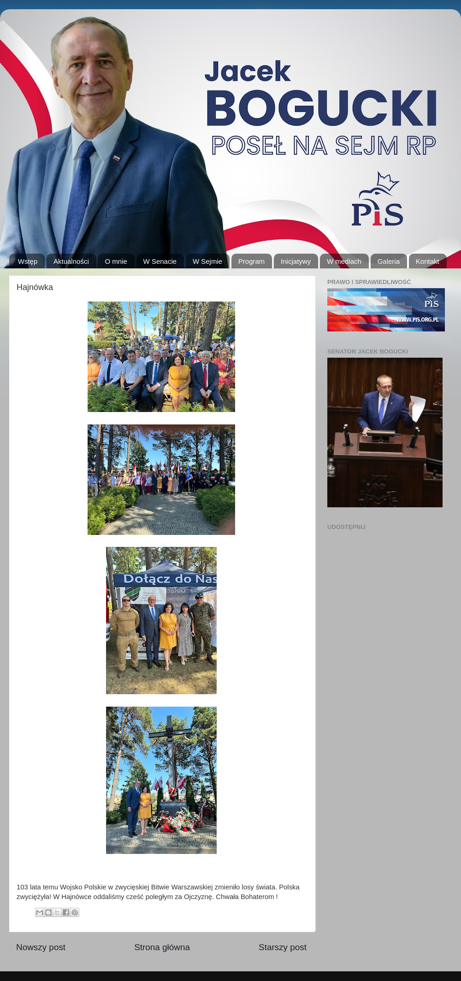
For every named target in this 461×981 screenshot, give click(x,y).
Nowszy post (40, 947)
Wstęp (28, 261)
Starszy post (283, 947)
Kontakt (427, 261)
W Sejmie (207, 261)
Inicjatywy (296, 261)
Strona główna (162, 947)
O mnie (116, 261)
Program (251, 261)
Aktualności (71, 261)
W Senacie (160, 261)
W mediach (344, 261)
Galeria (389, 261)
